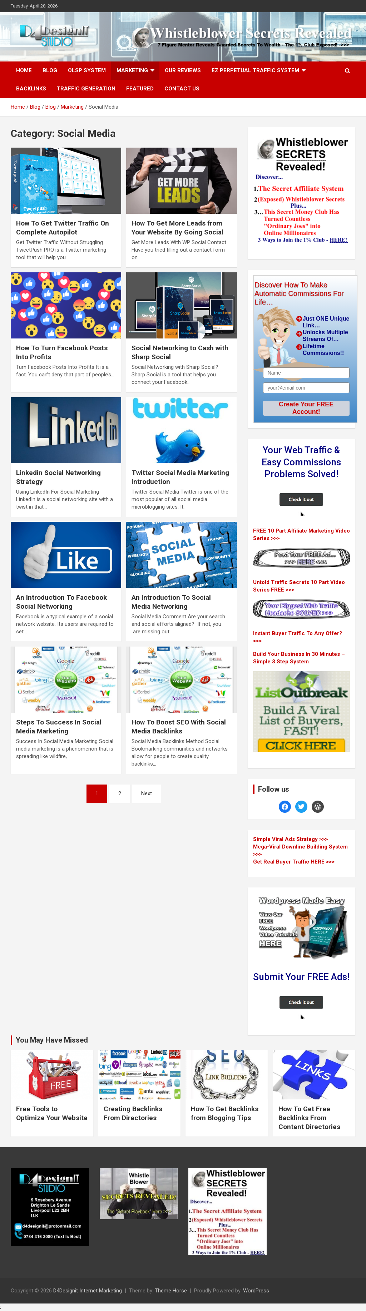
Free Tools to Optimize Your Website (52, 1113)
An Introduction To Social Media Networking (171, 601)
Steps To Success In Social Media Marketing (59, 726)
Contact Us (181, 88)
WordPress (256, 1290)
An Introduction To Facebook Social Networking (61, 601)
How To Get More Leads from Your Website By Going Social (177, 227)
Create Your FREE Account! (306, 408)
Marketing (132, 70)
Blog (50, 70)
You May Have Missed (52, 1040)
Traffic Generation (86, 88)
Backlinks (31, 88)
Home (24, 70)
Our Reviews (183, 70)
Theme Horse (171, 1290)
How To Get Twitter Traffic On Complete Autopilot (62, 227)
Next (146, 793)
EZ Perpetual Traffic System (255, 70)
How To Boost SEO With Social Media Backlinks (179, 726)
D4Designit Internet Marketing (87, 1290)
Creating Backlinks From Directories (133, 1113)
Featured (140, 88)
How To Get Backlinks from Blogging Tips (224, 1113)
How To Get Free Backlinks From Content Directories (309, 1118)
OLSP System (87, 70)
